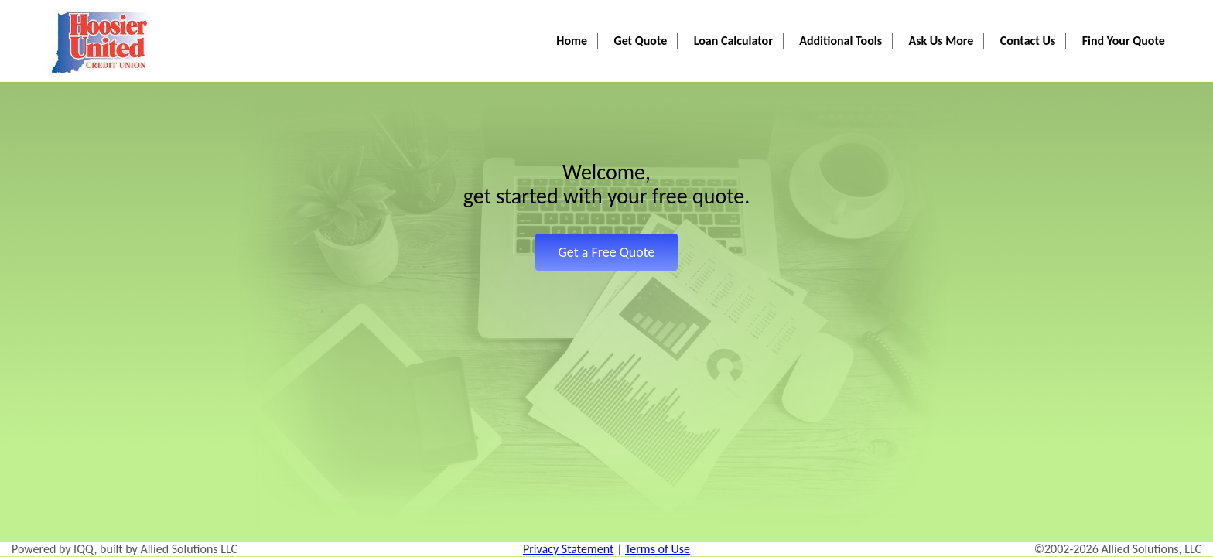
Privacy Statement (568, 549)
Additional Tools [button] (858, 16)
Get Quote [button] (668, 16)
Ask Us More (953, 16)
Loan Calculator (755, 16)
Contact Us (1034, 16)
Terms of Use (657, 549)
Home (604, 16)
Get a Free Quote (606, 252)
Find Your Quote (1126, 16)
